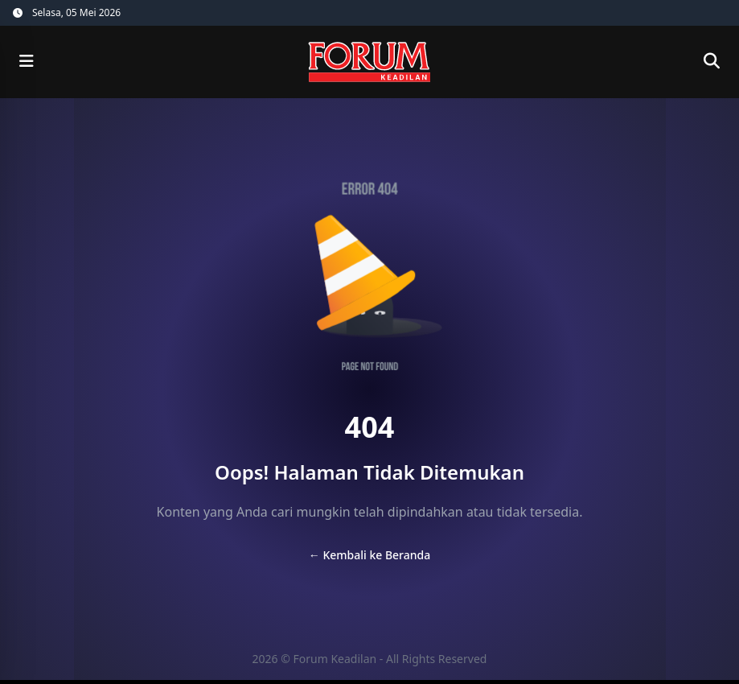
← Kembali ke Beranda (369, 554)
